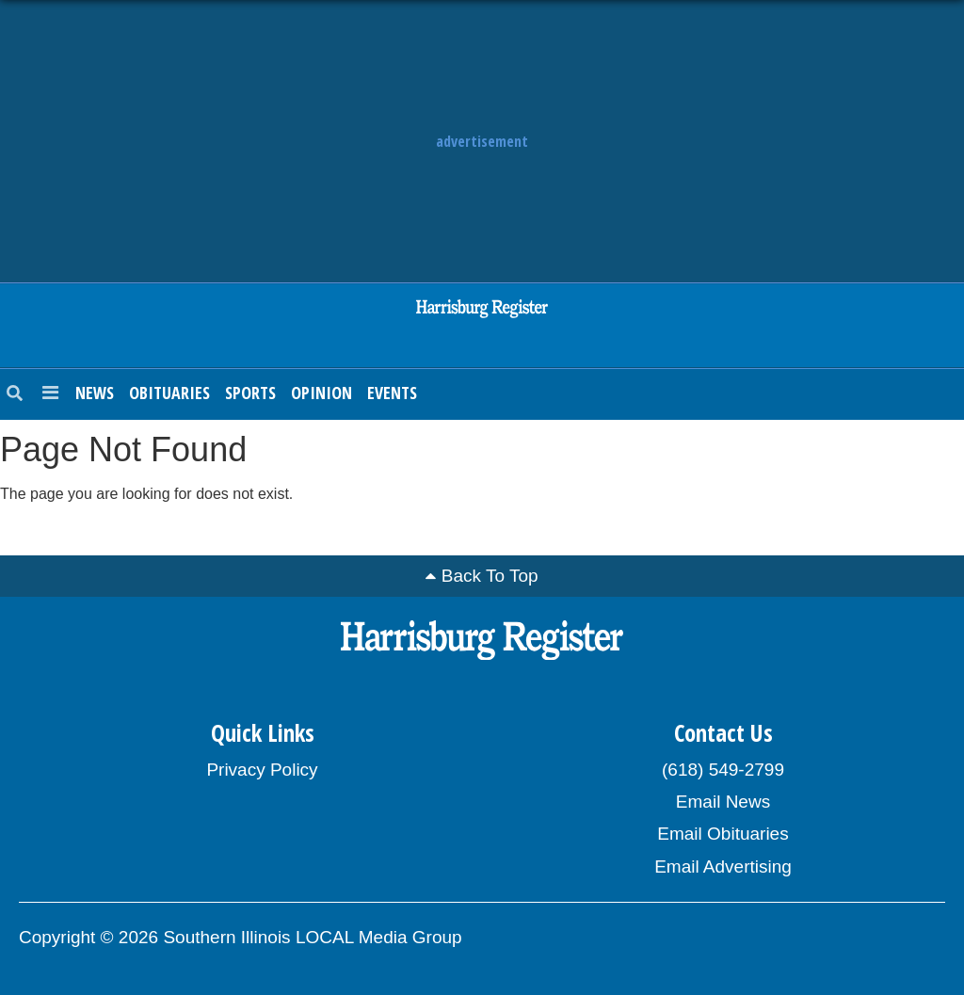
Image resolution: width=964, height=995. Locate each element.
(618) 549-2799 (723, 769)
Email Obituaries (722, 833)
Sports (250, 392)
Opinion (321, 392)
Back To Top (490, 576)
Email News (723, 801)
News (94, 392)
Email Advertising (723, 866)
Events (392, 392)
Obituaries (169, 392)
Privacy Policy (261, 769)
